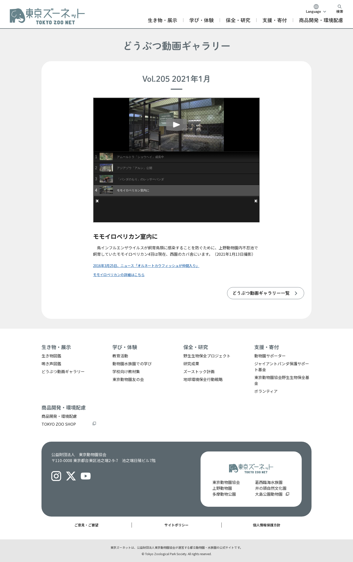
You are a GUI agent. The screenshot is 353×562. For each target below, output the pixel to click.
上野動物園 (222, 488)
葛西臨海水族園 (269, 482)
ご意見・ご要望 (86, 524)
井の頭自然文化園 (270, 488)
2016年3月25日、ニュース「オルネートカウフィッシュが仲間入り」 (146, 265)
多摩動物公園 (224, 494)
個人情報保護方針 (266, 524)
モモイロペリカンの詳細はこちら (119, 274)
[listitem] (265, 293)
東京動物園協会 (226, 482)
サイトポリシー (176, 524)
